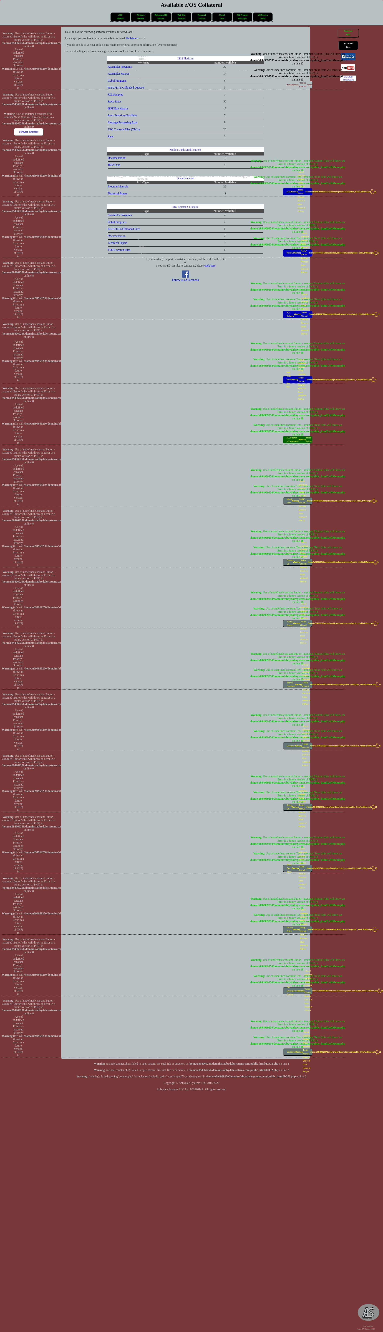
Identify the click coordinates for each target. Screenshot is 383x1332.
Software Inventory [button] (28, 132)
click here (210, 265)
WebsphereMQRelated (161, 17)
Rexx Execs (114, 101)
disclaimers (132, 38)
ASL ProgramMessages (242, 17)
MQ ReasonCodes (263, 17)
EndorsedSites (348, 33)
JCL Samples (115, 94)
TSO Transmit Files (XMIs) (124, 129)
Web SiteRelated (181, 17)
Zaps (110, 136)
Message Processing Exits (122, 122)
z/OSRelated (120, 17)
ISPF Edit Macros (118, 108)
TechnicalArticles (202, 17)
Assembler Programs (120, 215)
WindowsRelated (141, 17)
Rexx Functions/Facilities (122, 115)
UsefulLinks (222, 17)
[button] (120, 16)
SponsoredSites (348, 45)
